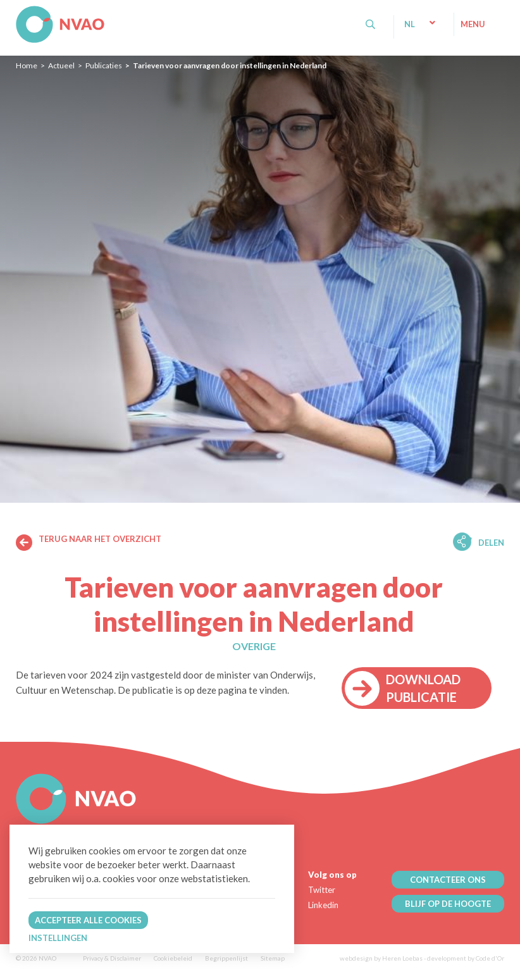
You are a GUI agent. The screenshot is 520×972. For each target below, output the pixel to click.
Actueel (61, 65)
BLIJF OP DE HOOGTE (448, 904)
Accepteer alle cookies (88, 920)
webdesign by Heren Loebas (381, 958)
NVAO (17, 12)
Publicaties (103, 65)
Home (26, 65)
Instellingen (57, 938)
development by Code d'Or (465, 958)
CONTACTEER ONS (448, 880)
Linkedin (323, 905)
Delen (491, 543)
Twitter (321, 890)
